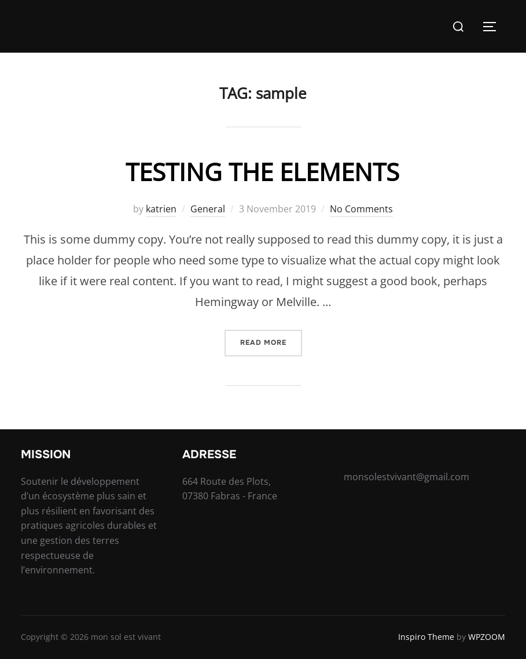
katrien (161, 209)
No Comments (361, 209)
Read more (271, 341)
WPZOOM (486, 636)
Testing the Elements (262, 171)
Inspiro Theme (426, 636)
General (207, 209)
